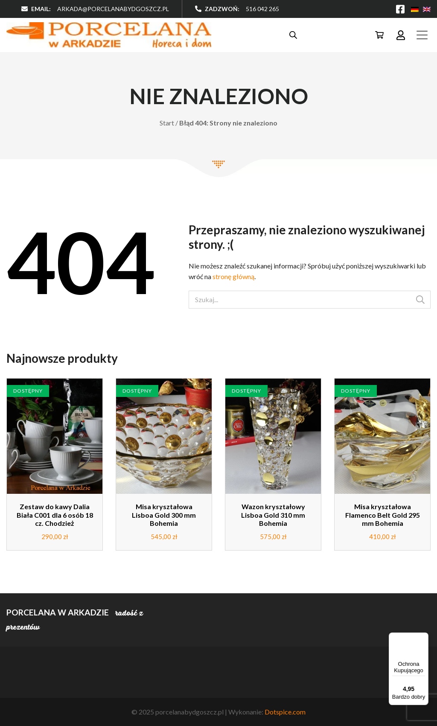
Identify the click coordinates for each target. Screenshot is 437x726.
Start (167, 123)
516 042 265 (262, 8)
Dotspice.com (285, 712)
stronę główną (233, 276)
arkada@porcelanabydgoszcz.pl (113, 8)
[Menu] (423, 638)
